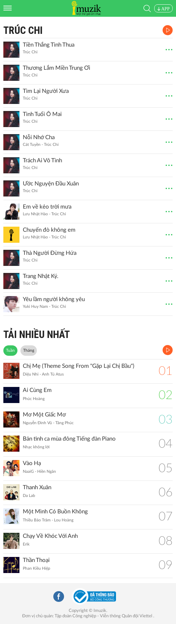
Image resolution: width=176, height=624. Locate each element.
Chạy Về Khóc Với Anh (50, 536)
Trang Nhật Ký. (40, 276)
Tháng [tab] (28, 350)
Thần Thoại (36, 560)
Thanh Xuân (37, 487)
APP (163, 8)
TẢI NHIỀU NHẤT (36, 334)
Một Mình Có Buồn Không (55, 511)
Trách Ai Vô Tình (42, 160)
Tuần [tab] (10, 350)
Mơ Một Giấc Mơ (44, 414)
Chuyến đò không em (49, 230)
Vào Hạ (32, 463)
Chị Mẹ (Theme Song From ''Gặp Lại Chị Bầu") (78, 366)
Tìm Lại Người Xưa (46, 91)
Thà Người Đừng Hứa (49, 253)
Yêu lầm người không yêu (54, 299)
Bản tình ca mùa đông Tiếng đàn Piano (69, 439)
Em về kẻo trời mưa (47, 207)
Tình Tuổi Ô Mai (42, 114)
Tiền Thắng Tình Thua (48, 45)
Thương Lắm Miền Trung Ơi (56, 68)
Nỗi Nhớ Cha (39, 137)
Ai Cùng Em (37, 390)
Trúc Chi (23, 30)
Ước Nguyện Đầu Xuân (51, 183)
